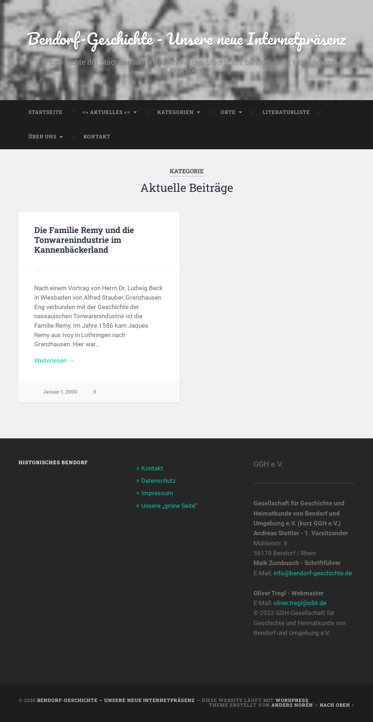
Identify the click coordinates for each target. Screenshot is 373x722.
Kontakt (96, 136)
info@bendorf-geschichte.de (313, 573)
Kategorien (175, 112)
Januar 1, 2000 (60, 392)
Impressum (157, 493)
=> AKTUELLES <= (106, 112)
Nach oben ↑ (337, 705)
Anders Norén (292, 705)
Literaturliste (286, 112)
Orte (228, 112)
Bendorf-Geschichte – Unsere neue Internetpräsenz (116, 700)
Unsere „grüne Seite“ (169, 505)
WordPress (292, 700)
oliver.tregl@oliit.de (300, 603)
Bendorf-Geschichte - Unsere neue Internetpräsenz (186, 38)
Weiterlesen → (54, 360)
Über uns (42, 136)
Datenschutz (158, 480)
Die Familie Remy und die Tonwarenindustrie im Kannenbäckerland (84, 239)
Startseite (45, 112)
